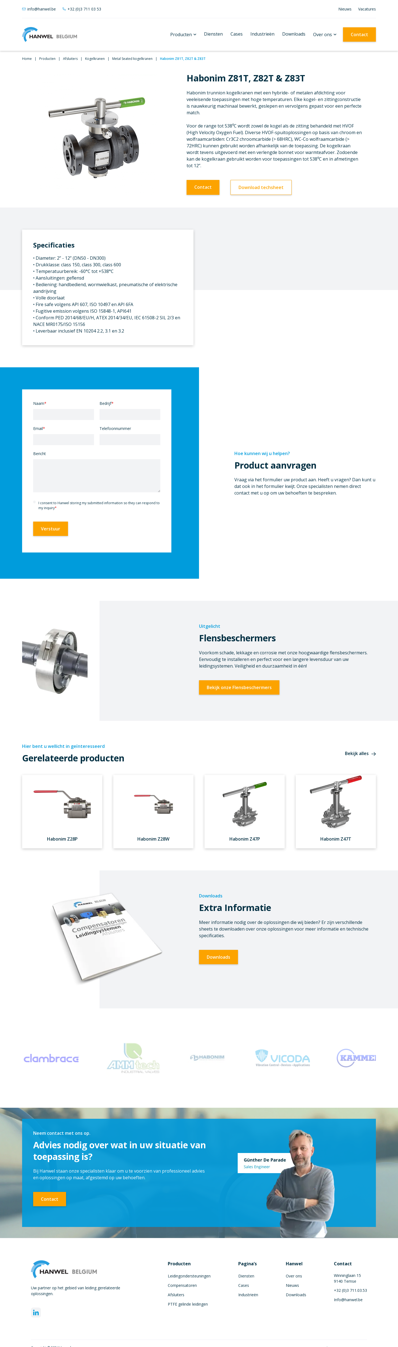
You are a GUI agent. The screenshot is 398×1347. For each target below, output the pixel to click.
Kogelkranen (95, 58)
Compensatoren (182, 1285)
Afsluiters (70, 58)
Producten (181, 34)
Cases (237, 34)
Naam (39, 403)
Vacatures (367, 9)
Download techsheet (261, 187)
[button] (183, 34)
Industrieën (262, 34)
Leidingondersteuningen (189, 1276)
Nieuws (345, 9)
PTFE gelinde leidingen (188, 1304)
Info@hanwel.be (348, 1299)
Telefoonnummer (115, 428)
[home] (49, 34)
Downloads (293, 34)
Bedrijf (107, 403)
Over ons (322, 34)
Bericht (39, 453)
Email (39, 428)
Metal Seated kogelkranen (132, 58)
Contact (359, 34)
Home (27, 58)
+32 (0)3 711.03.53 (350, 1290)
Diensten (213, 34)
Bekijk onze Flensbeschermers (239, 687)
